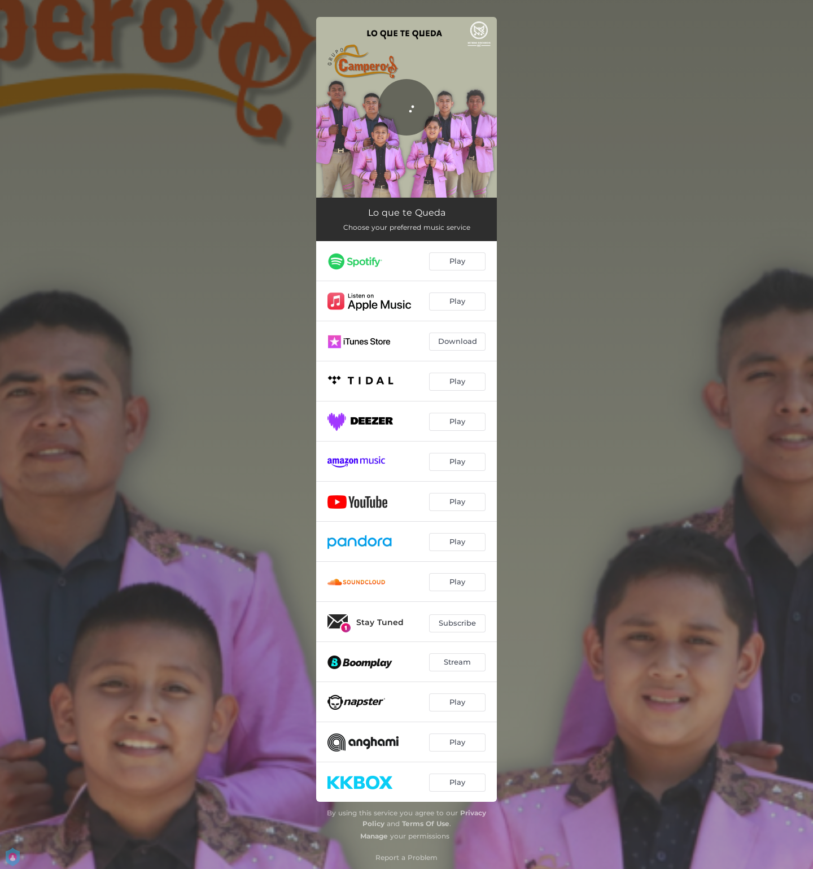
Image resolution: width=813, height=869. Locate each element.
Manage (374, 836)
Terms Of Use (425, 823)
